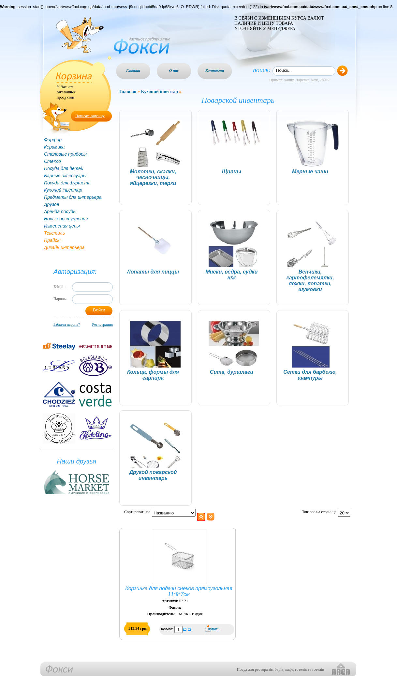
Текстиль (54, 233)
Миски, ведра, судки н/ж (232, 274)
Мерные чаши (310, 171)
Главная (133, 70)
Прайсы (52, 240)
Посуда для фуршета (67, 182)
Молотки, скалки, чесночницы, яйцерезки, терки (153, 177)
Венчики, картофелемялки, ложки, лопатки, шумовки (310, 280)
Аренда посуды (60, 211)
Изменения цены (62, 225)
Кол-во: (167, 629)
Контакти (214, 70)
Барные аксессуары (65, 175)
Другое (51, 204)
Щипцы (231, 171)
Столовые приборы (65, 154)
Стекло (52, 161)
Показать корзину (90, 116)
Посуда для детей (63, 168)
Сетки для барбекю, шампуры (310, 375)
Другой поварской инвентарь (153, 475)
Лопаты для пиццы (153, 272)
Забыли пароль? (66, 324)
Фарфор (53, 139)
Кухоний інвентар (63, 190)
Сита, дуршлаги (231, 372)
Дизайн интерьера (64, 247)
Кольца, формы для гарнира (153, 375)
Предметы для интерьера (73, 197)
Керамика (54, 146)
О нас (174, 70)
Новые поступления (66, 218)
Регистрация (102, 324)
